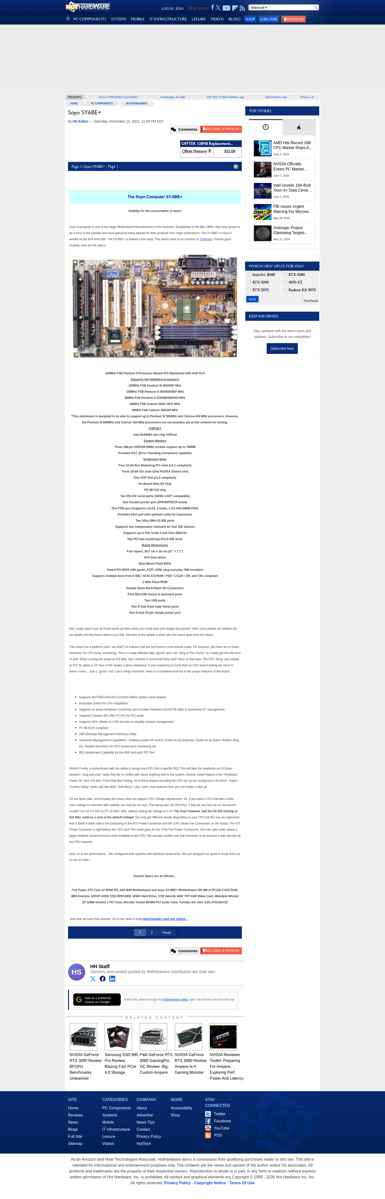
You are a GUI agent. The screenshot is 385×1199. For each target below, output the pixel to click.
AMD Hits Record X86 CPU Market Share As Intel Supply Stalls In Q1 (292, 146)
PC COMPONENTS (90, 19)
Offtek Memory (194, 151)
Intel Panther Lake (276, 97)
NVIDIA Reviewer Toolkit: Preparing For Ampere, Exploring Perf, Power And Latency (227, 1066)
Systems (109, 1115)
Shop (250, 19)
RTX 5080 (294, 274)
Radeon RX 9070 (300, 290)
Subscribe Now (282, 348)
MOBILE (138, 19)
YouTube (221, 1128)
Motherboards (136, 103)
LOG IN (167, 9)
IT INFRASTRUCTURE (168, 19)
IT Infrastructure (116, 1129)
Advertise (145, 1115)
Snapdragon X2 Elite (172, 97)
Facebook (222, 1121)
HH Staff (100, 966)
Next (167, 932)
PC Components (102, 103)
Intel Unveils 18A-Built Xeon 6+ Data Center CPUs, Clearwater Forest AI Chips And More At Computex (292, 188)
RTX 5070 (258, 290)
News (73, 1122)
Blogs (73, 1129)
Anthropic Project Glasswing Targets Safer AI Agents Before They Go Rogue (293, 231)
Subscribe (269, 19)
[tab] (265, 127)
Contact (143, 1129)
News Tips (146, 1122)
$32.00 (229, 151)
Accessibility (181, 1108)
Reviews (75, 1115)
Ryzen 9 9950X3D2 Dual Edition (118, 97)
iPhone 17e (307, 97)
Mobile (108, 1122)
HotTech (144, 1144)
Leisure (108, 1136)
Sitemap (75, 1144)
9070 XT (293, 282)
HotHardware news (175, 999)
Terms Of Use (242, 1183)
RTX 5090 (258, 282)
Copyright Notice (210, 1183)
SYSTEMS (118, 19)
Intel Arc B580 (261, 274)
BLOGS (235, 19)
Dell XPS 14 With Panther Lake (225, 97)
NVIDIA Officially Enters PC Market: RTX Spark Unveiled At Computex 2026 (293, 167)
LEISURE (199, 19)
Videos (108, 1144)
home (74, 103)
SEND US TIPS (198, 9)
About (142, 1108)
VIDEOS (217, 19)
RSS (218, 1135)
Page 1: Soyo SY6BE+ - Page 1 (156, 166)
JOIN (179, 9)
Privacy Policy (149, 1136)
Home (73, 1108)
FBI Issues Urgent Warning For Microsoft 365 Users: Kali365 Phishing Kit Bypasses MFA (292, 209)
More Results (311, 300)
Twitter (219, 1114)
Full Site (75, 1136)
